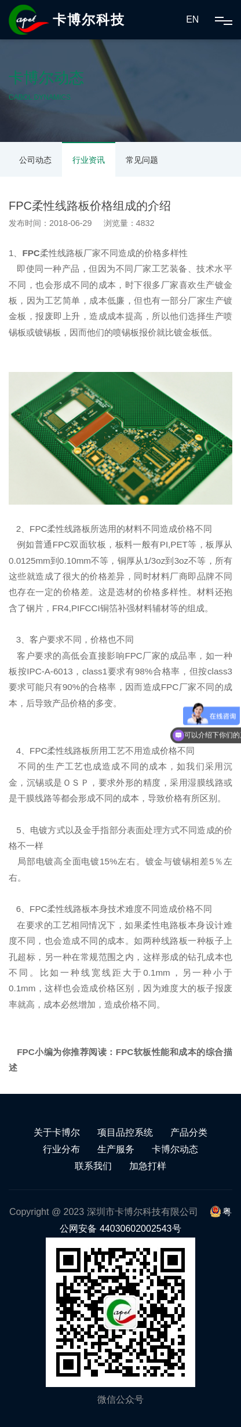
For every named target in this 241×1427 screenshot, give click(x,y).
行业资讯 (88, 160)
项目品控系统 (125, 1132)
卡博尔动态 (175, 1149)
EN (192, 19)
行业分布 (61, 1149)
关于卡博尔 (57, 1132)
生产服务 (115, 1149)
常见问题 (142, 160)
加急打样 (147, 1166)
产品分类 (188, 1132)
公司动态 (35, 160)
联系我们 (93, 1166)
